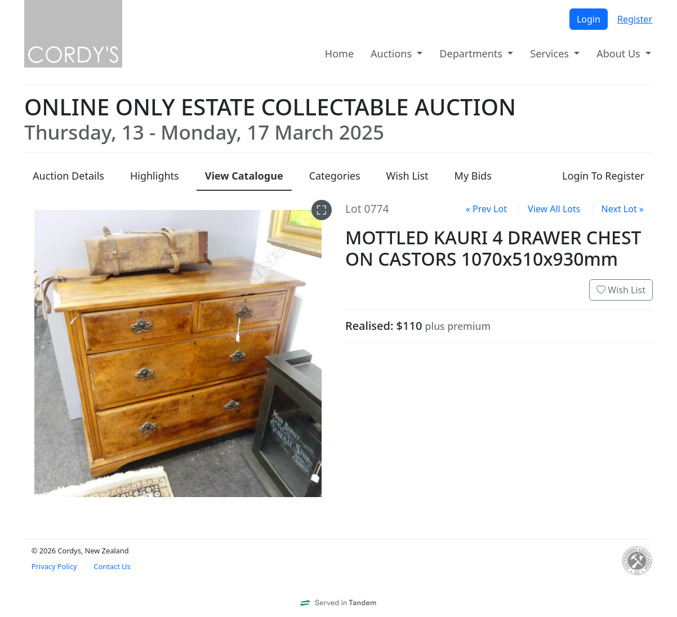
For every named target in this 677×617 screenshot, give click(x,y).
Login (588, 19)
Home (339, 53)
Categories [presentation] (334, 175)
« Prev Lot (486, 209)
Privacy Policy (54, 566)
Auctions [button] (393, 53)
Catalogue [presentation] (244, 175)
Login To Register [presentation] (603, 175)
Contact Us (111, 566)
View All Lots (554, 209)
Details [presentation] (68, 175)
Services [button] (550, 53)
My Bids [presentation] (473, 175)
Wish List (620, 290)
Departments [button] (472, 53)
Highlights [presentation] (154, 175)
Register (634, 19)
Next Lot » (623, 209)
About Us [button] (619, 53)
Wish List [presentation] (407, 175)
